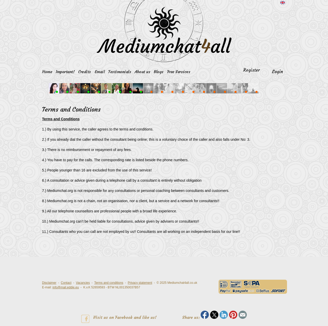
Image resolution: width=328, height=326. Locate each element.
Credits (84, 71)
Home (47, 71)
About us (142, 71)
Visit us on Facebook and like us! (119, 319)
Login (277, 71)
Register (251, 70)
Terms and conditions (108, 283)
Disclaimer (49, 283)
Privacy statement (140, 283)
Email (100, 71)
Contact (66, 283)
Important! (65, 71)
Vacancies (83, 283)
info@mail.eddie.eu (66, 287)
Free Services (178, 71)
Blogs (158, 71)
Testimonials (119, 71)
